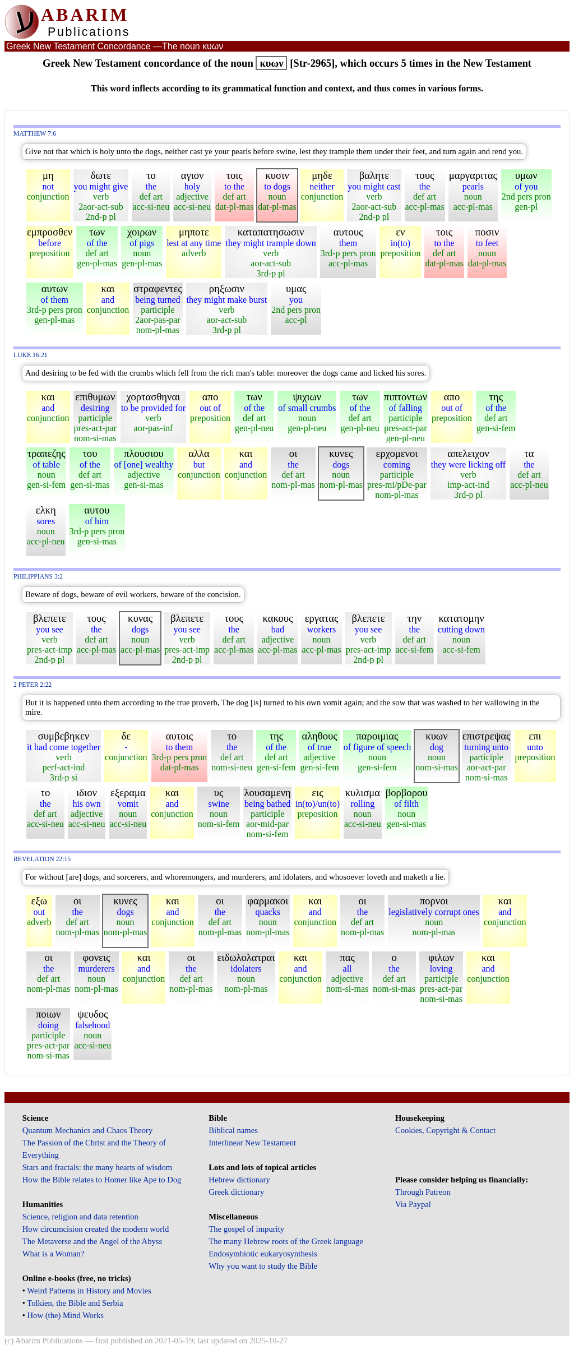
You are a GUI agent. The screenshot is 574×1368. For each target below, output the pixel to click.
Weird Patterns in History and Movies (89, 1290)
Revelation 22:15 (42, 859)
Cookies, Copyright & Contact (445, 1130)
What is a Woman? (53, 1253)
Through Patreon (423, 1191)
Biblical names (233, 1130)
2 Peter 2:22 (32, 684)
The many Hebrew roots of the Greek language (286, 1241)
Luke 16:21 (30, 355)
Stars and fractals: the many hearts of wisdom (97, 1167)
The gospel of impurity (246, 1228)
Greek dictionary (236, 1191)
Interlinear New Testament (252, 1142)
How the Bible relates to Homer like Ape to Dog (102, 1179)
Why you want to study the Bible (263, 1265)
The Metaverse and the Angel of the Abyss (92, 1241)
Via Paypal (413, 1204)
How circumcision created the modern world (95, 1228)
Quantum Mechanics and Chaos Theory (87, 1130)
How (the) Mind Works (65, 1315)
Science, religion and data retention (80, 1216)
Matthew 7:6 (34, 133)
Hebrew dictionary (239, 1179)
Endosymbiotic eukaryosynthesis (263, 1253)
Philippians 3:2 (38, 576)
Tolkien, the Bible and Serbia (75, 1302)
